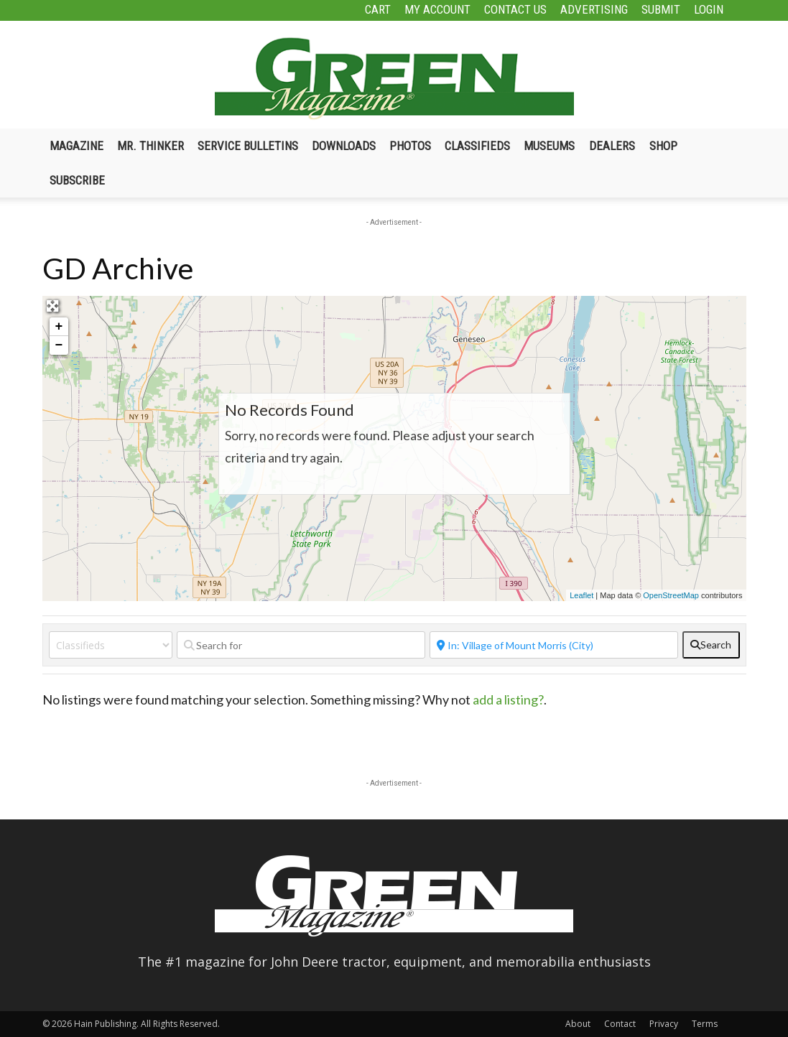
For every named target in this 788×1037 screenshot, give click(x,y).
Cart (378, 9)
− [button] (59, 345)
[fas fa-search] (711, 645)
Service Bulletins (248, 146)
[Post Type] (111, 645)
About (577, 1024)
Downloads (344, 146)
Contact (620, 1024)
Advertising (594, 9)
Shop (663, 146)
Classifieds (477, 146)
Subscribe (77, 180)
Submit (660, 9)
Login (708, 9)
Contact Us (515, 9)
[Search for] (301, 645)
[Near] (554, 645)
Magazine (76, 146)
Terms (705, 1024)
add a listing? (508, 699)
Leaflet (581, 595)
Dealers (612, 146)
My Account (437, 9)
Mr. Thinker (150, 146)
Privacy (663, 1024)
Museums (549, 146)
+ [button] (59, 326)
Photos (410, 146)
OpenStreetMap (671, 595)
